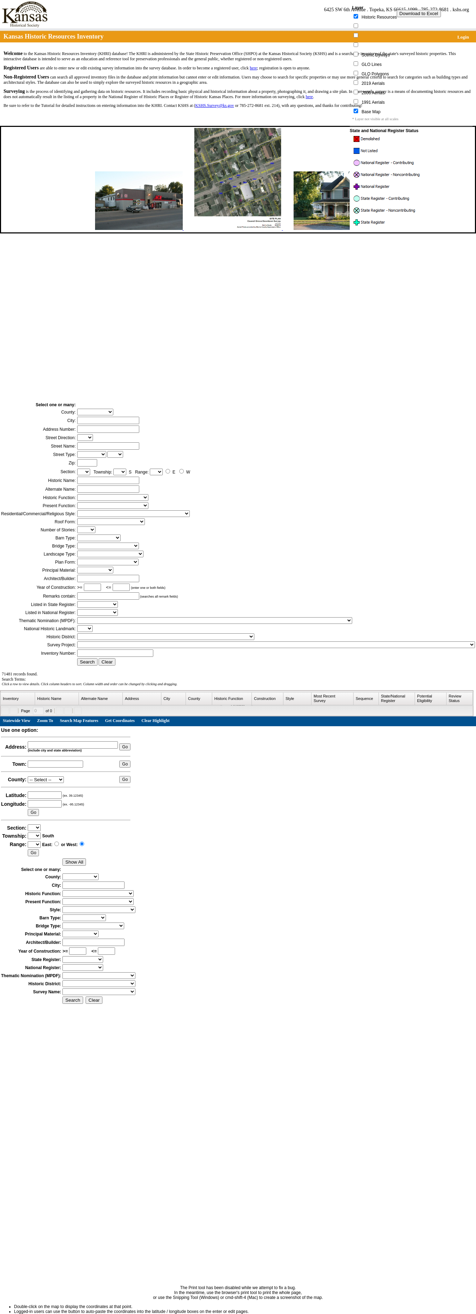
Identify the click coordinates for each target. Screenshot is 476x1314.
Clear (107, 662)
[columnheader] (18, 699)
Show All (74, 862)
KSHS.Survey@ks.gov (214, 105)
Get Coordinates (120, 720)
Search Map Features (79, 720)
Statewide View (16, 720)
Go (125, 746)
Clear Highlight (155, 720)
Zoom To (45, 720)
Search (87, 662)
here (253, 68)
